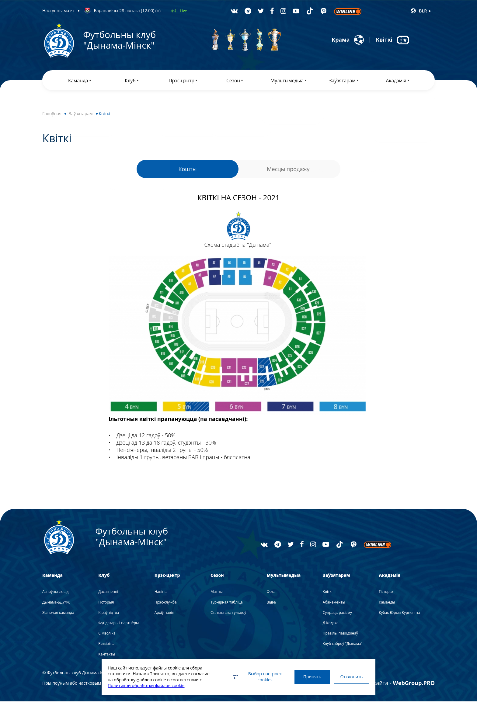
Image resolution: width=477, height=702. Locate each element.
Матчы (217, 592)
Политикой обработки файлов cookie (146, 685)
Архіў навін (164, 613)
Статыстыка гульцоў (228, 613)
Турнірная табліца (226, 602)
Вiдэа (271, 602)
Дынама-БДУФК (56, 602)
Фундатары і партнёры (118, 623)
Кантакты (106, 654)
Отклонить (351, 677)
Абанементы (334, 602)
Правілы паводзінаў (340, 633)
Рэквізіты (106, 644)
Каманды (387, 602)
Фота (270, 592)
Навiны (161, 592)
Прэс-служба (166, 602)
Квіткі (328, 592)
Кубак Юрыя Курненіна (399, 613)
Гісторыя (106, 602)
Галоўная (51, 114)
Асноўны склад (55, 592)
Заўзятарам (80, 114)
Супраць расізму (337, 613)
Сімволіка (106, 633)
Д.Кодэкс (330, 623)
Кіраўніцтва (108, 613)
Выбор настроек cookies (255, 677)
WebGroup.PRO (414, 683)
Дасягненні (108, 592)
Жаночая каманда (58, 613)
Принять (311, 677)
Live (183, 11)
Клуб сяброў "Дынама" (342, 644)
